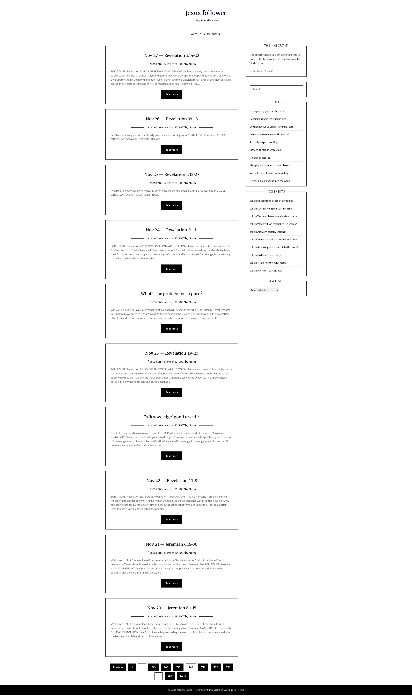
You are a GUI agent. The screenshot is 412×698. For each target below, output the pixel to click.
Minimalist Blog (215, 693)
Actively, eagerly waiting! (264, 142)
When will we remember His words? (269, 134)
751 (228, 670)
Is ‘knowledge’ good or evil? (172, 418)
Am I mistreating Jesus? (270, 270)
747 (178, 670)
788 (170, 679)
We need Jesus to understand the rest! (271, 126)
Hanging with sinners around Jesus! (270, 165)
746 (166, 670)
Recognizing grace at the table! (267, 111)
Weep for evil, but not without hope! (270, 172)
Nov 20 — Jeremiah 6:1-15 (171, 610)
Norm (193, 64)
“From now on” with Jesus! (272, 262)
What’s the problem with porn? (171, 294)
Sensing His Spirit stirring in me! (268, 118)
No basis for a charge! (269, 254)
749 (203, 670)
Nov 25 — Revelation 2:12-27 (172, 174)
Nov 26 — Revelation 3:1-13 (172, 119)
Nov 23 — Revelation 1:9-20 (172, 354)
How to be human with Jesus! (266, 149)
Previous (118, 670)
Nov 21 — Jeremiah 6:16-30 (171, 546)
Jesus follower (206, 12)
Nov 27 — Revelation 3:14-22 (172, 55)
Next (183, 679)
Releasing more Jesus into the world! (270, 180)
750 (216, 670)
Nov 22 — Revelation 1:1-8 (172, 482)
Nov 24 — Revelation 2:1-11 (172, 230)
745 (153, 670)
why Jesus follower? (206, 34)
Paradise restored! (260, 157)
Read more (171, 94)
